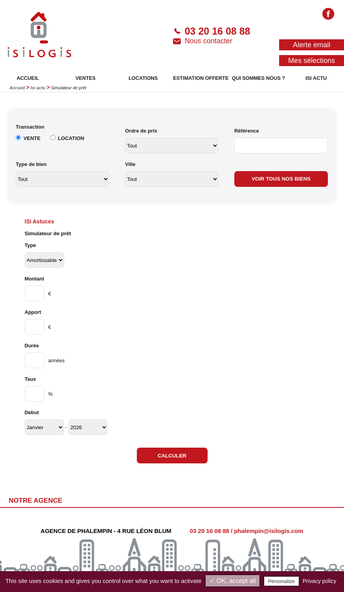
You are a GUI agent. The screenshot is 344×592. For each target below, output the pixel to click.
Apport (33, 312)
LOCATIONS (143, 78)
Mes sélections (311, 61)
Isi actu (37, 87)
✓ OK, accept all (233, 580)
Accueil (17, 87)
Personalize (281, 581)
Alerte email (311, 45)
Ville (130, 164)
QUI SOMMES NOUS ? (258, 78)
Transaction (30, 127)
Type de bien (31, 164)
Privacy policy (320, 581)
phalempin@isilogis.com (268, 530)
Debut (32, 412)
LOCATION (71, 138)
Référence (246, 131)
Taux (30, 379)
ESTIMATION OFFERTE (200, 78)
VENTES (85, 78)
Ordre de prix (141, 131)
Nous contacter (202, 41)
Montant (34, 279)
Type (30, 245)
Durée (32, 346)
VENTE (32, 138)
